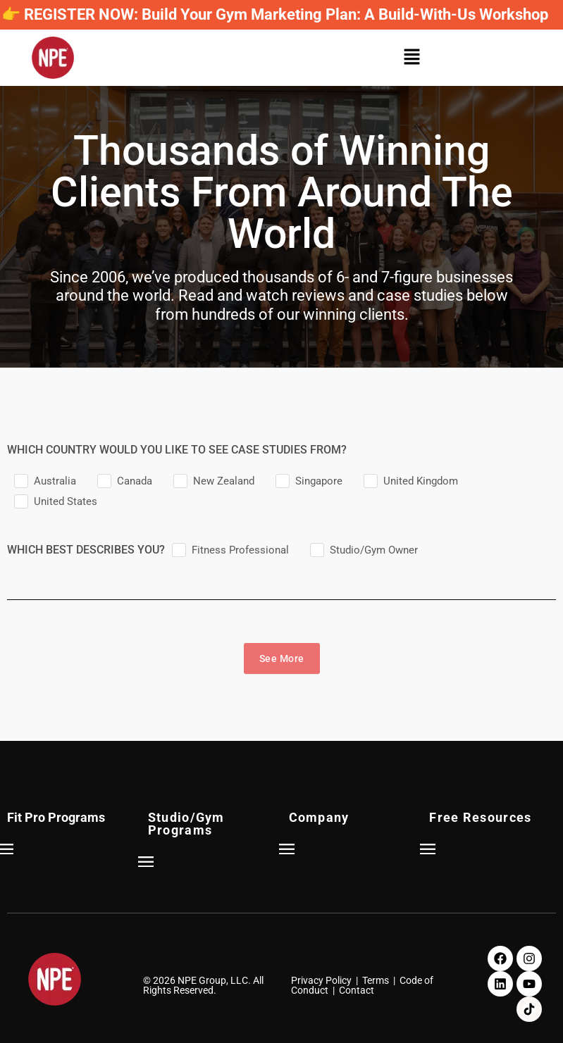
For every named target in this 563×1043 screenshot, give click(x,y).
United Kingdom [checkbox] (420, 481)
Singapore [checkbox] (318, 481)
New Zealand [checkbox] (223, 481)
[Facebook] (500, 958)
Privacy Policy (321, 980)
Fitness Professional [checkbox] (240, 550)
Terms (375, 980)
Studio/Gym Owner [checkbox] (374, 550)
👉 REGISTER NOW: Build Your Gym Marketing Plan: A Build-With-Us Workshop (274, 14)
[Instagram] (529, 958)
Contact (356, 990)
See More (281, 658)
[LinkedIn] (500, 984)
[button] (416, 58)
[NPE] (53, 58)
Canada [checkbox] (134, 481)
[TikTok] (529, 1009)
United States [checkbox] (65, 501)
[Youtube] (529, 984)
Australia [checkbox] (55, 481)
